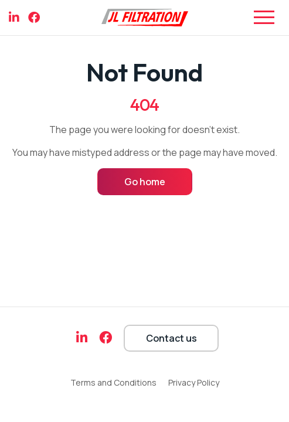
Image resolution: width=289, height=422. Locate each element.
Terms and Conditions (113, 382)
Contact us (171, 338)
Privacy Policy (193, 382)
